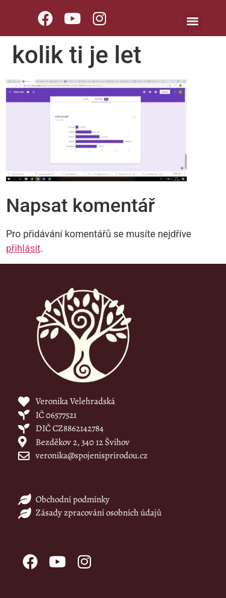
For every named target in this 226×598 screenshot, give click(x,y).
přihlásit (23, 248)
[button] (192, 21)
